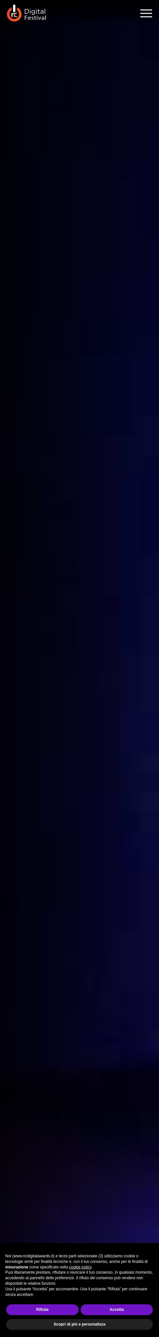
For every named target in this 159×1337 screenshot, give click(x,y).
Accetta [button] (116, 1309)
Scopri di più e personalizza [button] (79, 1324)
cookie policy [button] (80, 1267)
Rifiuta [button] (42, 1309)
